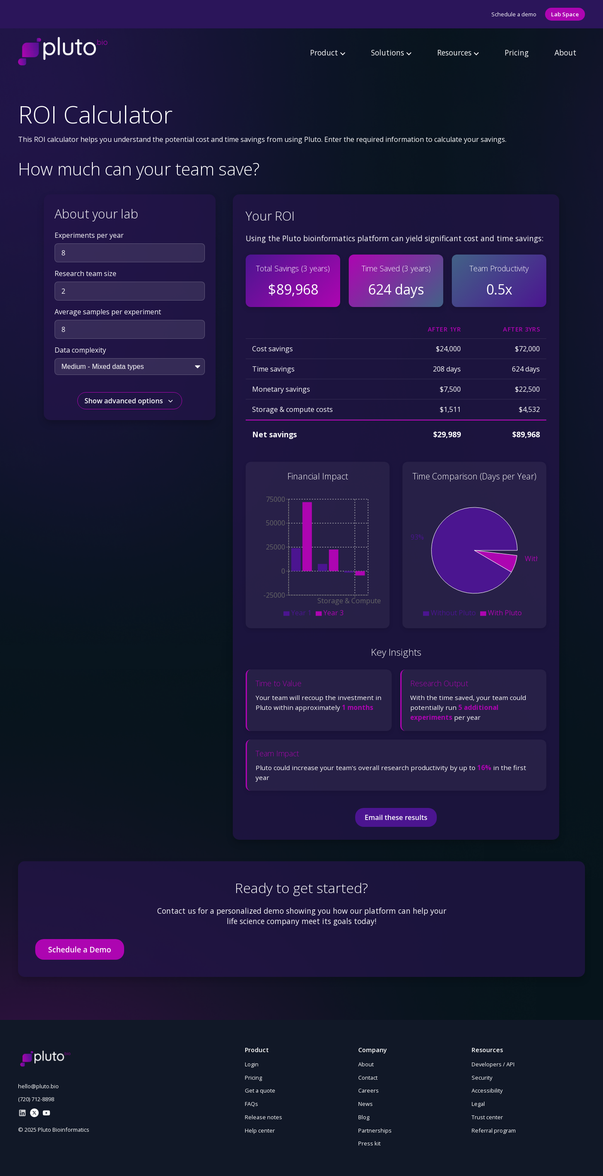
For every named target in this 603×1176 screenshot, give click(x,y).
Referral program (494, 1130)
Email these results (396, 817)
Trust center (487, 1117)
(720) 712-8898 (36, 1099)
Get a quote (260, 1090)
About (565, 52)
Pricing (517, 52)
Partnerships (375, 1130)
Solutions (391, 52)
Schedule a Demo (79, 949)
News (365, 1104)
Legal (478, 1104)
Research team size (85, 273)
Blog (363, 1117)
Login (252, 1064)
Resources (458, 52)
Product (327, 52)
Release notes (263, 1117)
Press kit (369, 1143)
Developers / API (493, 1064)
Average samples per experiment (108, 311)
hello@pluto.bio (38, 1086)
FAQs (251, 1104)
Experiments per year (89, 235)
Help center (260, 1130)
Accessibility (487, 1090)
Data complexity (80, 350)
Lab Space (565, 14)
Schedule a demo (513, 14)
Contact (368, 1077)
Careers (368, 1090)
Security (482, 1077)
